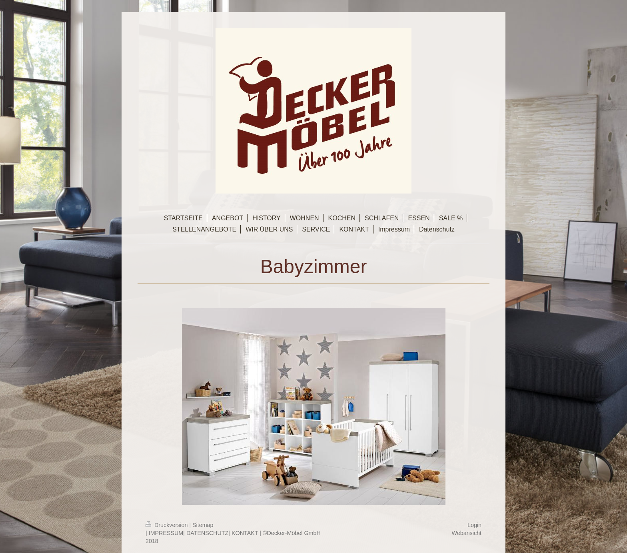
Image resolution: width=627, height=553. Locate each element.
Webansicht (466, 533)
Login (474, 525)
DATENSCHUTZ (207, 533)
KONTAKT (245, 533)
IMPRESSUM (166, 533)
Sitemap (202, 525)
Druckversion (167, 525)
